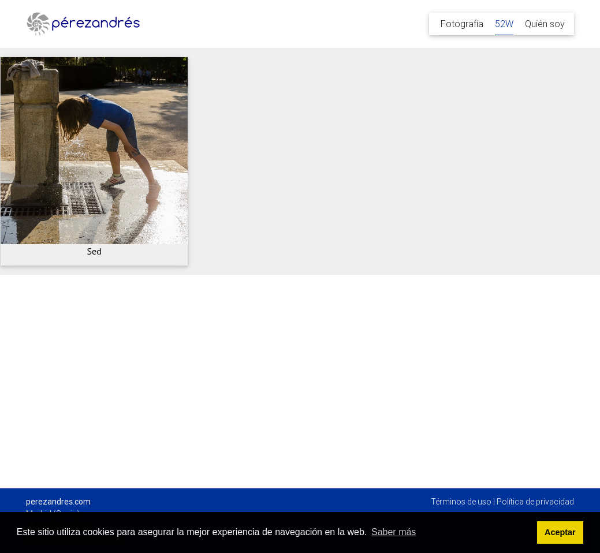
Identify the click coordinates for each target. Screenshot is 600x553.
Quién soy (545, 23)
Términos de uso (461, 501)
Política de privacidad (535, 501)
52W (504, 23)
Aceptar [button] (560, 532)
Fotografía (462, 23)
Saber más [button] (393, 532)
